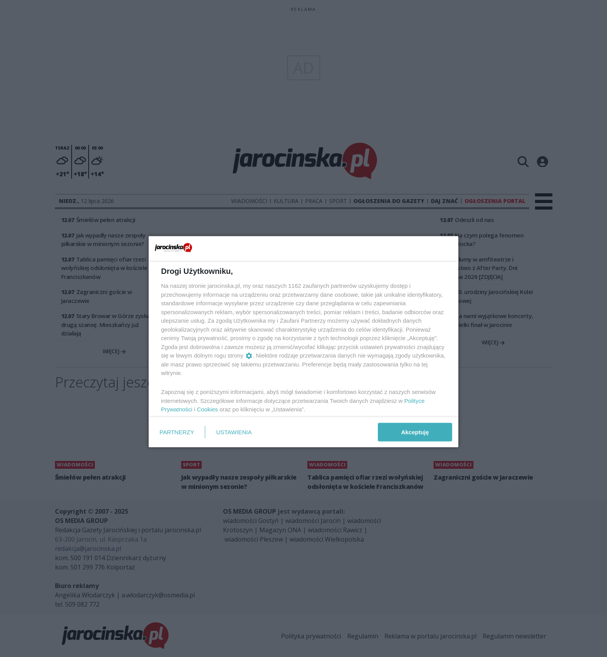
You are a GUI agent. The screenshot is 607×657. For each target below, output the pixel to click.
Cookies (207, 409)
